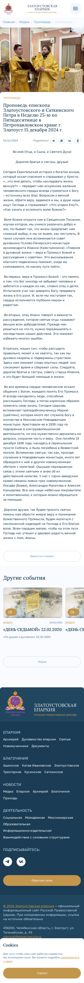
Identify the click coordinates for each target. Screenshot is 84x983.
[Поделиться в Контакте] (70, 141)
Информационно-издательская (27, 830)
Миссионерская (60, 817)
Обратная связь (42, 880)
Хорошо (42, 973)
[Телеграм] (53, 141)
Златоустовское (66, 765)
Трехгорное (12, 772)
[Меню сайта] (75, 8)
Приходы (10, 798)
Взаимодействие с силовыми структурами (36, 837)
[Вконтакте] (21, 861)
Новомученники (15, 746)
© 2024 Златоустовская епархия (28, 906)
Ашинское (11, 765)
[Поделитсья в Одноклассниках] (78, 141)
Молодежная (35, 817)
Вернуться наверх (42, 556)
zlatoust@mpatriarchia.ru (22, 936)
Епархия (23, 791)
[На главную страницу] (36, 8)
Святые (65, 739)
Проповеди (42, 22)
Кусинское (32, 772)
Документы (40, 746)
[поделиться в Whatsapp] (61, 141)
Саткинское (53, 772)
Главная (9, 22)
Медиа (24, 22)
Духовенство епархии (39, 739)
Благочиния (60, 791)
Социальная (12, 817)
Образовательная (16, 824)
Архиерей (11, 739)
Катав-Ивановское (36, 765)
